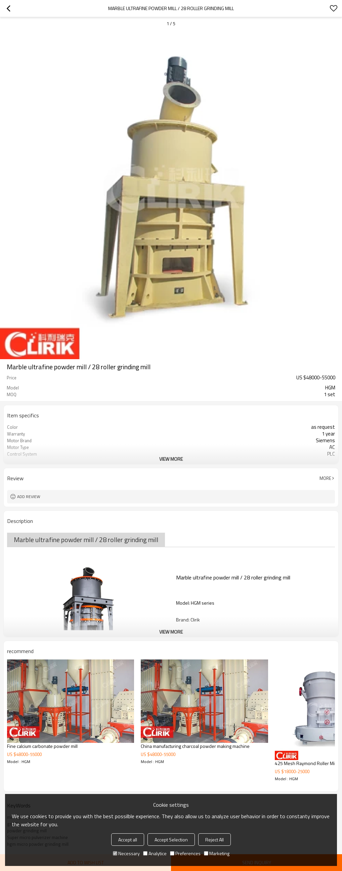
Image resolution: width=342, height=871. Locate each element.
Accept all (127, 839)
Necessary (126, 853)
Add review (28, 496)
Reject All (214, 839)
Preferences (185, 853)
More (325, 478)
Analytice (155, 853)
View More (171, 458)
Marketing (216, 853)
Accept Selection (171, 839)
